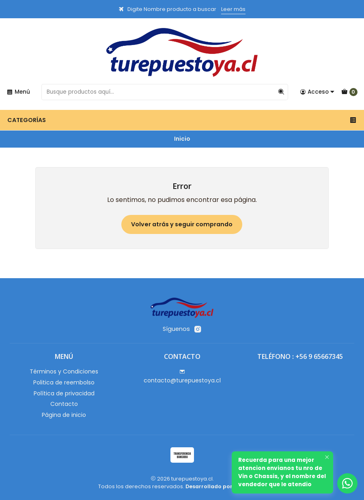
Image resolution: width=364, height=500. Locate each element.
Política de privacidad (64, 393)
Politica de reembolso (64, 382)
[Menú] (18, 92)
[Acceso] (317, 92)
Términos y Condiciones (64, 371)
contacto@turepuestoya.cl (182, 376)
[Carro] (349, 92)
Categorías (182, 120)
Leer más (233, 9)
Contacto (64, 404)
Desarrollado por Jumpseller (225, 486)
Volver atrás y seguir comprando (182, 224)
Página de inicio (64, 415)
